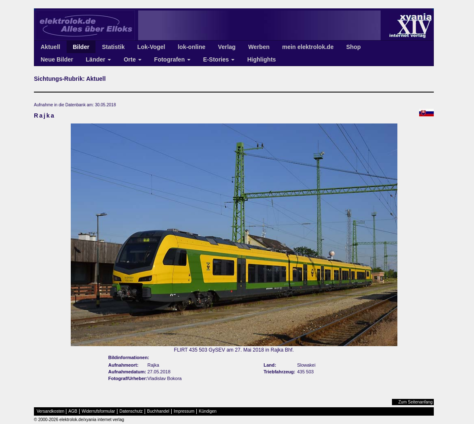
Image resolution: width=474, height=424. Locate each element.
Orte (133, 59)
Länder (98, 59)
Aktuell (50, 47)
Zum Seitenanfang (415, 402)
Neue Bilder (57, 59)
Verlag (227, 47)
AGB (72, 411)
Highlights (261, 59)
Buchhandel (158, 411)
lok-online (191, 47)
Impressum (184, 411)
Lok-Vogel (151, 47)
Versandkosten (51, 411)
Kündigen (207, 411)
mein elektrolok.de (308, 47)
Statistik (113, 47)
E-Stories (218, 59)
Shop (353, 47)
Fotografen (172, 59)
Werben (259, 47)
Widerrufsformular (98, 411)
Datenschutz (131, 411)
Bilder (81, 47)
